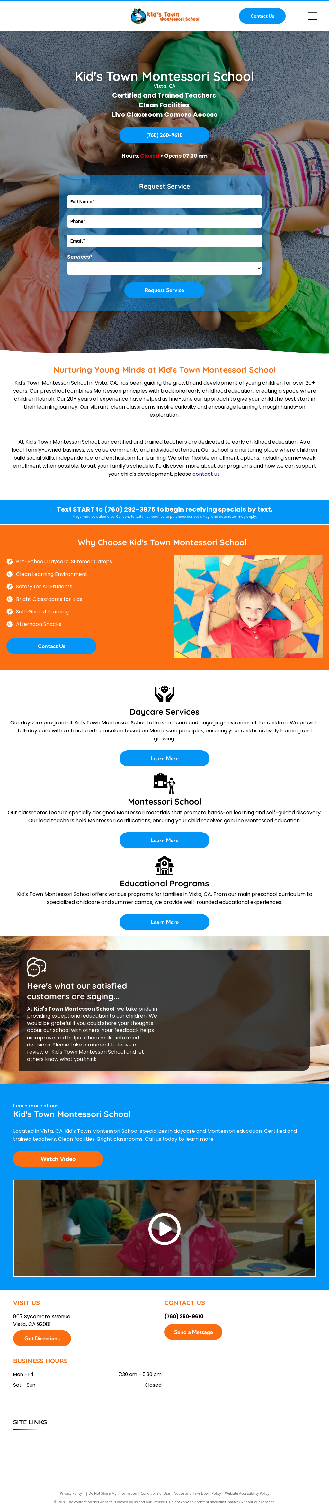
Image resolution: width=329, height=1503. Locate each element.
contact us (206, 474)
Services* (80, 256)
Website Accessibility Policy (247, 1493)
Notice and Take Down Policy (197, 1493)
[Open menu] (312, 16)
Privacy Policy (71, 1493)
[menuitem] (25, 1436)
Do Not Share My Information (113, 1493)
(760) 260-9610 (183, 1316)
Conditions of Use (155, 1493)
